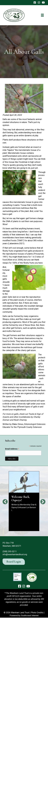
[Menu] (42, 15)
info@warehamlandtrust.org (15, 554)
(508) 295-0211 (10, 551)
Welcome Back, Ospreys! (20, 498)
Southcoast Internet (30, 615)
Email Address (12, 449)
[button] (5, 501)
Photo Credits (37, 612)
